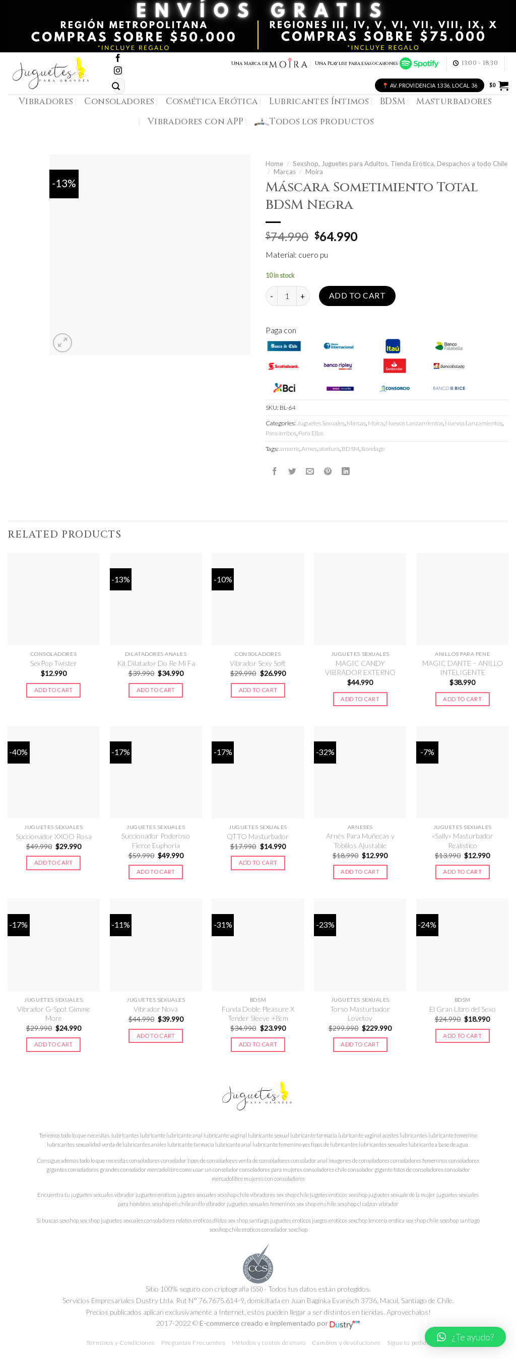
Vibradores (46, 101)
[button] (465, 1337)
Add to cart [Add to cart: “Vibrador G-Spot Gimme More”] (53, 1044)
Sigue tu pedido (408, 1342)
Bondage (373, 448)
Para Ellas (311, 433)
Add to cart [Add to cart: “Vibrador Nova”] (156, 1035)
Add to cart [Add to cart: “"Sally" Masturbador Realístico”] (462, 871)
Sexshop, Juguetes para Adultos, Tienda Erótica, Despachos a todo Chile (400, 164)
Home (274, 164)
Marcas (285, 172)
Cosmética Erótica (212, 101)
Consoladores (119, 101)
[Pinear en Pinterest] (328, 471)
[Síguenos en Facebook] (118, 58)
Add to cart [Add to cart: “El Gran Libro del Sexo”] (462, 1035)
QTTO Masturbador (258, 836)
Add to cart (357, 295)
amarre (289, 448)
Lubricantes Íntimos (319, 101)
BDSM (392, 101)
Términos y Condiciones (120, 1342)
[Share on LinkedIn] (346, 471)
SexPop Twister (53, 663)
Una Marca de (269, 63)
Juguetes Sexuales (321, 423)
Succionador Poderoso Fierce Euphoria (155, 840)
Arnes (309, 448)
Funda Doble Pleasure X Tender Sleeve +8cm (258, 1013)
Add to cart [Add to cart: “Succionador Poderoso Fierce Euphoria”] (156, 871)
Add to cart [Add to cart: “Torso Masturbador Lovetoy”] (360, 1044)
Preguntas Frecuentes (193, 1342)
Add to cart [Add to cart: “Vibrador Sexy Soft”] (258, 690)
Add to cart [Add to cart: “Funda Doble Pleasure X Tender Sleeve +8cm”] (258, 1044)
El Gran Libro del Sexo (462, 1009)
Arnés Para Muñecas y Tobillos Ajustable (360, 840)
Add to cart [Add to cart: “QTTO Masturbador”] (258, 862)
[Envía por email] (310, 471)
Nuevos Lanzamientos (414, 423)
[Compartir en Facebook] (275, 471)
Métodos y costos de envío (269, 1342)
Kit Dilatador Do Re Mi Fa (156, 663)
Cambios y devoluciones (346, 1342)
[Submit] (115, 86)
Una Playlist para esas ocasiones (377, 63)
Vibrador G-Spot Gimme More (53, 1013)
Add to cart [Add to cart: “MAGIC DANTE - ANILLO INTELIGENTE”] (462, 699)
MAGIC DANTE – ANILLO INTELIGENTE (462, 667)
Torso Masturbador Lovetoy (360, 1013)
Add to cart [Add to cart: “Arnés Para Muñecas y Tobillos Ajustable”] (360, 871)
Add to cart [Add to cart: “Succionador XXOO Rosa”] (53, 862)
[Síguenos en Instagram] (118, 71)
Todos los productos (314, 121)
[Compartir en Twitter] (292, 471)
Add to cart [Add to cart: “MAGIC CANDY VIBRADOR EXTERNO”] (360, 699)
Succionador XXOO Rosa (54, 836)
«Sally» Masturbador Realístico (462, 840)
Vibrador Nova (156, 1009)
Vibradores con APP (195, 121)
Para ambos (281, 433)
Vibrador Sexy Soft (258, 663)
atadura (329, 448)
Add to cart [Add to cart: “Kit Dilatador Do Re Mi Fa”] (156, 690)
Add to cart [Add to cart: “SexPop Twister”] (53, 690)
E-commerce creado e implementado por (280, 1323)
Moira (314, 172)
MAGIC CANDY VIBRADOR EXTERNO (360, 667)
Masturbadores (454, 101)
